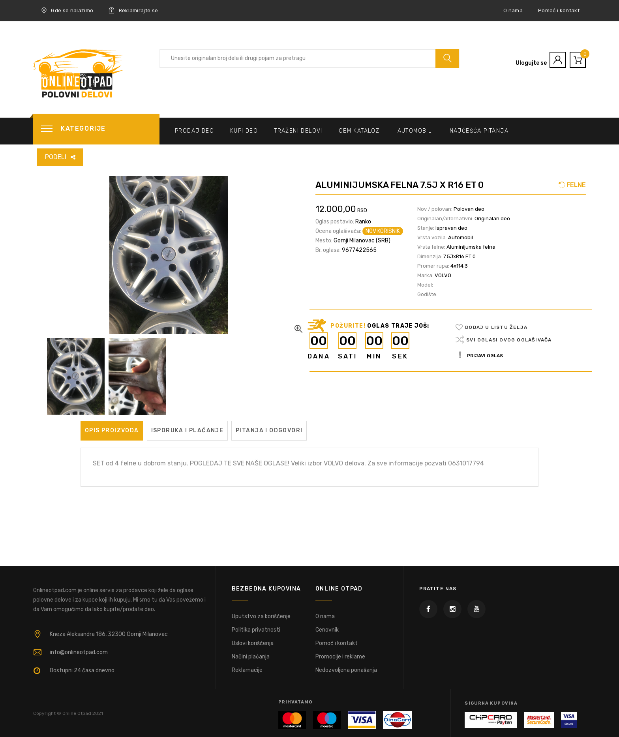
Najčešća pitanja (479, 131)
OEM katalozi (360, 131)
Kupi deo (244, 131)
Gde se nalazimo (67, 11)
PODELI (55, 157)
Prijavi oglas (481, 355)
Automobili (415, 131)
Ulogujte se (531, 63)
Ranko (363, 221)
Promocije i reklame (340, 656)
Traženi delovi (298, 131)
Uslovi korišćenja (253, 643)
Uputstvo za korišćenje (261, 616)
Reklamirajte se (133, 11)
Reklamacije (247, 670)
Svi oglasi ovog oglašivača (508, 340)
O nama (513, 10)
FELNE (575, 185)
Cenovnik (327, 629)
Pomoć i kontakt (559, 10)
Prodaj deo (194, 131)
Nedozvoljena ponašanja (346, 670)
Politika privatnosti (256, 629)
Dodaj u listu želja (496, 327)
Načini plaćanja (251, 656)
